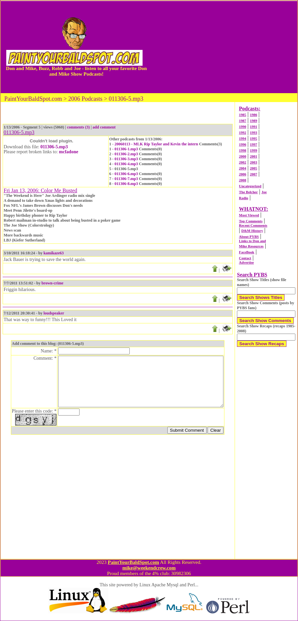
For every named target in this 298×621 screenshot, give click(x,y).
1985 (242, 115)
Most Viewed (249, 215)
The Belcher (248, 192)
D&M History (252, 231)
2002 (242, 162)
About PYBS (249, 236)
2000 (242, 156)
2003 (253, 162)
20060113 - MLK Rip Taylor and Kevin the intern (156, 144)
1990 (242, 126)
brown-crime (52, 283)
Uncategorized (250, 186)
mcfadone (68, 151)
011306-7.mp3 (126, 178)
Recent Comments (253, 225)
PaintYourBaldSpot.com (133, 562)
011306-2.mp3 (126, 154)
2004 (242, 168)
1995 (253, 138)
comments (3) (78, 127)
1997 (253, 144)
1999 (253, 150)
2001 (253, 156)
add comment (104, 127)
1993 (253, 132)
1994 (242, 138)
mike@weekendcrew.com (149, 567)
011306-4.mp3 (126, 164)
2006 (242, 174)
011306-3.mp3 (126, 159)
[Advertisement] (222, 47)
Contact (245, 258)
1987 (242, 121)
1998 (242, 150)
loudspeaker (54, 313)
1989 (253, 121)
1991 (253, 126)
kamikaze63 (54, 253)
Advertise (246, 262)
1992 (242, 132)
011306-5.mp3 (54, 146)
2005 (253, 168)
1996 (242, 144)
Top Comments (250, 221)
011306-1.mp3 (126, 149)
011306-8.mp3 (126, 183)
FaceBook (246, 252)
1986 (253, 115)
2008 (242, 180)
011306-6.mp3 (126, 173)
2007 (253, 174)
